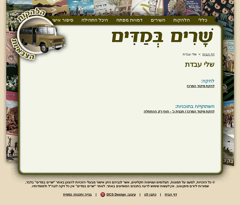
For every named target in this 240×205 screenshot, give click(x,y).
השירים (158, 20)
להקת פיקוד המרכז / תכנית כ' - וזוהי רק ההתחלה (179, 111)
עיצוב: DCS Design (121, 194)
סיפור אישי (62, 20)
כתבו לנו (150, 194)
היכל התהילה (94, 20)
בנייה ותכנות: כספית (77, 194)
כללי (202, 20)
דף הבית (208, 54)
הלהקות (181, 20)
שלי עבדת (200, 64)
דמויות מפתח (129, 20)
